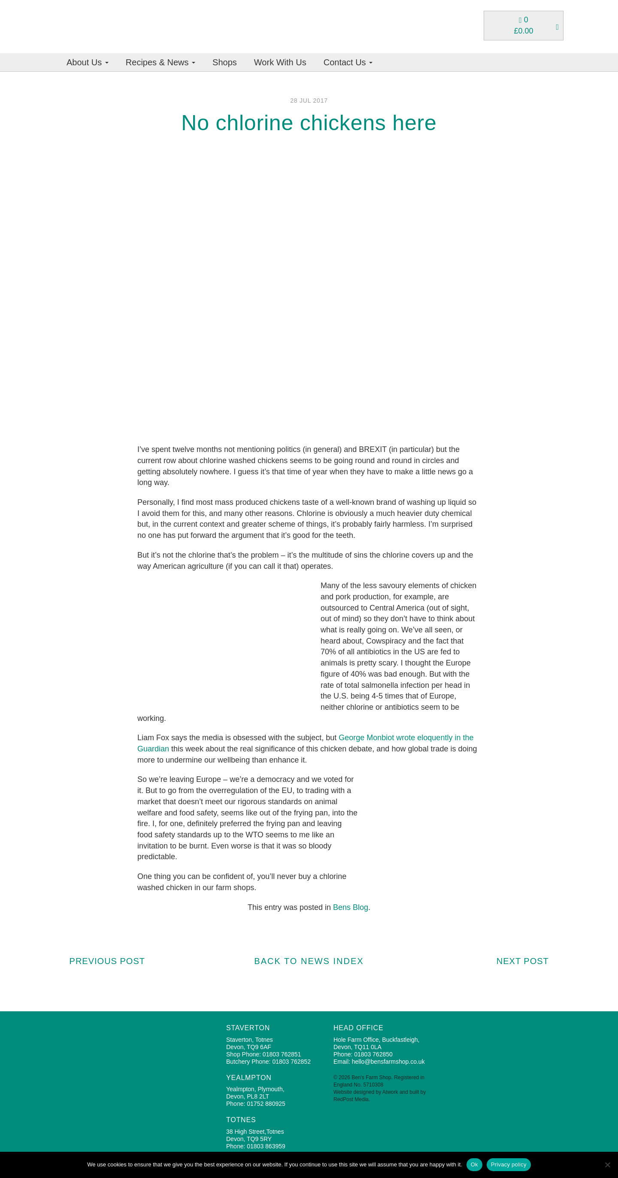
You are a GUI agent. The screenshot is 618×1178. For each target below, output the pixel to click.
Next (527, 961)
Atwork (390, 1092)
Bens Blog (350, 907)
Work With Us (280, 62)
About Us (88, 62)
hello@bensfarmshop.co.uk (388, 1061)
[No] (607, 1164)
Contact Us (348, 62)
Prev (103, 961)
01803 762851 (282, 1054)
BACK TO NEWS (309, 961)
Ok (474, 1164)
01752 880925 (266, 1103)
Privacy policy (509, 1164)
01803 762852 (291, 1061)
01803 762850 (373, 1054)
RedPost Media (351, 1099)
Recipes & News (160, 62)
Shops (224, 62)
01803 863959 (266, 1146)
